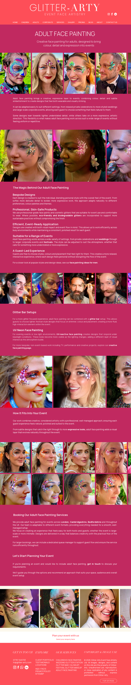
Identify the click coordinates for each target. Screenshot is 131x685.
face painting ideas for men (84, 262)
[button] (25, 22)
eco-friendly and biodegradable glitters (60, 215)
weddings (104, 239)
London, (65, 522)
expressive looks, (77, 429)
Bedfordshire (94, 522)
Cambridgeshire (78, 522)
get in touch (94, 564)
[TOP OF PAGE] (108, 681)
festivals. (48, 242)
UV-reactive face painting (69, 334)
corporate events (30, 242)
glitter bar (94, 319)
